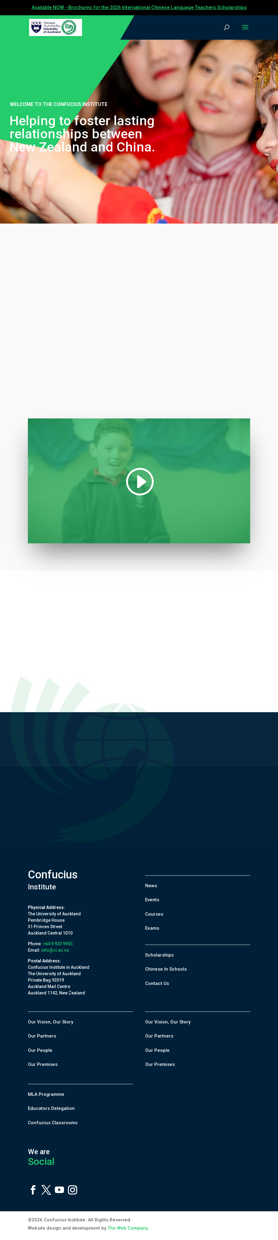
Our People (40, 1050)
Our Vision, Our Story (50, 1022)
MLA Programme (46, 1094)
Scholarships (159, 955)
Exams (152, 928)
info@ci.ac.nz (55, 950)
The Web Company (127, 1228)
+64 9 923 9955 (58, 943)
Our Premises (43, 1064)
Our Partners (42, 1036)
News (151, 885)
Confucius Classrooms (52, 1122)
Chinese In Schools (166, 969)
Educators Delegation (51, 1108)
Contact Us (157, 983)
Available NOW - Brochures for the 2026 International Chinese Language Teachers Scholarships (139, 7)
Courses (154, 914)
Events (152, 900)
